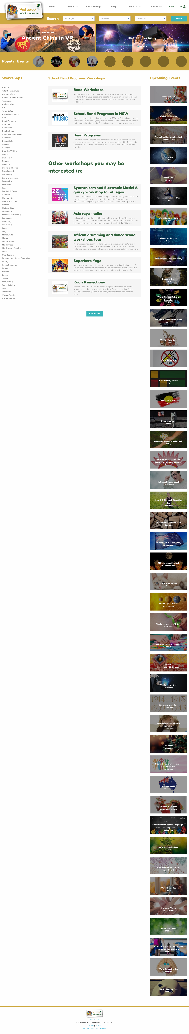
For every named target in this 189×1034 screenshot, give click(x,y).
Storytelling (7, 281)
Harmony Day (8, 198)
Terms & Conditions (90, 1028)
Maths (5, 238)
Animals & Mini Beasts (12, 97)
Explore (47, 44)
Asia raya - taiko (87, 213)
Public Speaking (9, 265)
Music (4, 251)
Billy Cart (6, 124)
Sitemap (103, 1028)
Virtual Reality (8, 295)
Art (3, 107)
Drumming (7, 174)
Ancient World (8, 94)
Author (5, 117)
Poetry (5, 261)
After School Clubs (10, 91)
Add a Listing (93, 6)
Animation (6, 101)
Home (52, 6)
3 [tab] (144, 47)
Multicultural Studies (11, 248)
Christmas (6, 137)
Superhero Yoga (87, 260)
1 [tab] (139, 47)
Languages (7, 218)
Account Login (177, 6)
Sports (5, 278)
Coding (5, 144)
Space (5, 275)
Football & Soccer (10, 191)
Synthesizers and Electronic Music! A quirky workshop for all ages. (105, 190)
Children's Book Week (12, 134)
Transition (6, 291)
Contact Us (156, 6)
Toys (4, 288)
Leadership (7, 224)
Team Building (8, 285)
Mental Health (8, 241)
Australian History (10, 114)
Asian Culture (8, 111)
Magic (5, 231)
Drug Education (9, 171)
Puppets (6, 268)
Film (4, 188)
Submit (179, 18)
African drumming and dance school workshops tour (105, 237)
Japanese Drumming (11, 214)
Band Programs (9, 121)
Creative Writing (9, 151)
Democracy (7, 158)
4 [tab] (147, 47)
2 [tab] (141, 47)
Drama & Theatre (10, 168)
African (5, 87)
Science (5, 271)
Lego (4, 228)
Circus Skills (7, 141)
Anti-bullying (8, 104)
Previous (119, 38)
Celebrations (8, 131)
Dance (5, 154)
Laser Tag (6, 221)
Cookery (6, 147)
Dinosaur (6, 164)
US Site (91, 1025)
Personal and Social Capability (16, 258)
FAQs (114, 6)
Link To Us (135, 6)
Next (164, 38)
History (5, 204)
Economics (7, 181)
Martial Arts (7, 234)
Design (5, 161)
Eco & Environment (10, 178)
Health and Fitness (10, 201)
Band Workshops (88, 89)
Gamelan (6, 194)
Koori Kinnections (89, 282)
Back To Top (94, 313)
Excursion (6, 184)
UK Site (98, 1025)
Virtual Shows (8, 298)
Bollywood (7, 127)
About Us (72, 6)
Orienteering (8, 255)
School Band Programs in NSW (100, 113)
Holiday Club (8, 208)
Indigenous (7, 211)
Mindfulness (7, 245)
